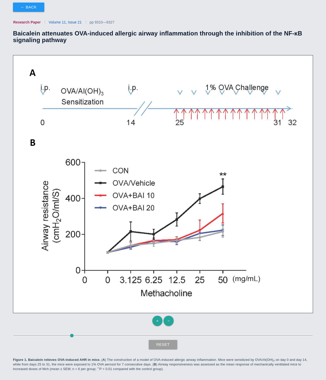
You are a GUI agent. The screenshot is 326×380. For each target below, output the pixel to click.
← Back (29, 7)
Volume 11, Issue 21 (65, 22)
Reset (163, 344)
